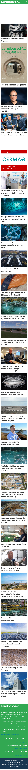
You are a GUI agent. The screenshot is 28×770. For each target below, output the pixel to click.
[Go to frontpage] (10, 2)
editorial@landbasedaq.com (10, 734)
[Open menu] (26, 2)
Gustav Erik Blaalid (21, 755)
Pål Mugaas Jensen (21, 748)
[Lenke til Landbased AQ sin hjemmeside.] (14, 706)
